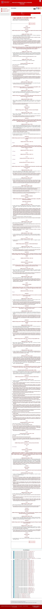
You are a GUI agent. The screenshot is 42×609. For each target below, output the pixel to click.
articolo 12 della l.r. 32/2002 (28, 276)
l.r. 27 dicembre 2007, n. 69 (30, 557)
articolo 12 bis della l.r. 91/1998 (29, 379)
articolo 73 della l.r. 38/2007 (29, 90)
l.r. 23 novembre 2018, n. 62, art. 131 (25, 597)
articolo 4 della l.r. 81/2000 (28, 492)
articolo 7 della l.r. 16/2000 (28, 221)
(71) (32, 150)
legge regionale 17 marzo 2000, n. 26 (23, 454)
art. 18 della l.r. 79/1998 (29, 34)
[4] (11, 554)
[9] (11, 560)
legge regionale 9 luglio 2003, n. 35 (25, 243)
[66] (11, 592)
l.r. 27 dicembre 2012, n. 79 (23, 559)
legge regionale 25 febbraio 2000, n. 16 (22, 198)
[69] (11, 595)
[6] (11, 556)
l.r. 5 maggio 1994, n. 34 (33, 558)
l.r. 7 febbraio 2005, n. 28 (30, 562)
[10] (11, 561)
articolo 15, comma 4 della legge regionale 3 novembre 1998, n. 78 (29, 366)
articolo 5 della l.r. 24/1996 (28, 124)
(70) (32, 141)
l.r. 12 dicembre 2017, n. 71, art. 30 (25, 596)
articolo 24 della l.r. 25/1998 (28, 325)
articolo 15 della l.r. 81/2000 (28, 503)
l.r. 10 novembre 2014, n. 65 (24, 593)
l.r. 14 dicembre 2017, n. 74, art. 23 (25, 595)
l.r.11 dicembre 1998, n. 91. (30, 583)
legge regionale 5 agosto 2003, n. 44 (20, 453)
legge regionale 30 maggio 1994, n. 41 (22, 121)
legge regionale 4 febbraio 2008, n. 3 (21, 253)
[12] (11, 563)
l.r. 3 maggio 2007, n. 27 (30, 587)
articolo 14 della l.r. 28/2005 (28, 154)
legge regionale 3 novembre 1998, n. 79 (21, 30)
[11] (11, 562)
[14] (11, 565)
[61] (11, 587)
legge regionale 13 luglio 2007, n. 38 (22, 86)
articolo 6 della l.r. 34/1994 (28, 112)
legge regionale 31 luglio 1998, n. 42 (23, 338)
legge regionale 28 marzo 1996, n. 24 (22, 119)
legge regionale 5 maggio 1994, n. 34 (25, 109)
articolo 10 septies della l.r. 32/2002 (28, 268)
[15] (11, 566)
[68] (11, 594)
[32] (11, 582)
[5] (11, 555)
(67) (26, 445)
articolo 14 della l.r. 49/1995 (28, 298)
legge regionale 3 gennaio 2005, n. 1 (24, 442)
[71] (11, 597)
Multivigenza (22, 14)
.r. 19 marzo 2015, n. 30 (24, 594)
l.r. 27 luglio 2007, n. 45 (30, 566)
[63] (11, 589)
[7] (11, 557)
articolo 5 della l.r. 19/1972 (28, 525)
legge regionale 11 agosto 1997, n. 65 (21, 307)
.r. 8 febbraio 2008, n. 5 (30, 591)
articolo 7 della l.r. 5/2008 (28, 516)
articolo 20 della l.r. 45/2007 (28, 185)
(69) (32, 258)
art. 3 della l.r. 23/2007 (29, 51)
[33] (11, 583)
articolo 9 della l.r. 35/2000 (28, 141)
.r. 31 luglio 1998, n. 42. (30, 582)
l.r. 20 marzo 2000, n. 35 (30, 561)
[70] (11, 596)
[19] (11, 570)
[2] (11, 552)
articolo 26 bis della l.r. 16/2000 (28, 238)
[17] (11, 568)
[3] (11, 553)
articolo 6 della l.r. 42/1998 (28, 341)
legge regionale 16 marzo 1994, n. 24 (22, 287)
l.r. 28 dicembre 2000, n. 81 (30, 588)
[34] (11, 584)
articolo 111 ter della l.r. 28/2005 (28, 162)
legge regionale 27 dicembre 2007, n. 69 (22, 95)
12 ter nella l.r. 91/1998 (30, 422)
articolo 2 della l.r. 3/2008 (28, 258)
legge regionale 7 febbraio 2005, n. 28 (22, 145)
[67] (11, 593)
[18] (11, 569)
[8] (11, 558)
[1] (11, 551)
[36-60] (12, 586)
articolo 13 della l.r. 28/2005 (28, 150)
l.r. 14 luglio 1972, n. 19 (30, 592)
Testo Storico (13, 14)
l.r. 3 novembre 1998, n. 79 (30, 551)
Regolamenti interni (6, 11)
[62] (11, 588)
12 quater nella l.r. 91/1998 (30, 433)
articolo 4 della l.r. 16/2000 (28, 204)
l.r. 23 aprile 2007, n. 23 (30, 552)
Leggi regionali (5, 8)
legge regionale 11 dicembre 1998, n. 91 (24, 376)
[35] (11, 585)
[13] (11, 564)
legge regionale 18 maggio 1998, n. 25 (22, 321)
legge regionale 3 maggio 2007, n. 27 (21, 452)
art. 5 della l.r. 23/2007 (29, 59)
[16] (11, 567)
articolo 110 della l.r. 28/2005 (28, 158)
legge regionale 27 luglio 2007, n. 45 (21, 166)
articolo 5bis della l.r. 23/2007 (29, 63)
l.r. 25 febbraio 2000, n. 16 (30, 569)
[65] (11, 591)
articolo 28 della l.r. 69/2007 (28, 99)
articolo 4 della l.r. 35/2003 (28, 246)
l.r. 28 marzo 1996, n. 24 (30, 560)
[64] (11, 590)
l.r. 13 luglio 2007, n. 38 (30, 556)
